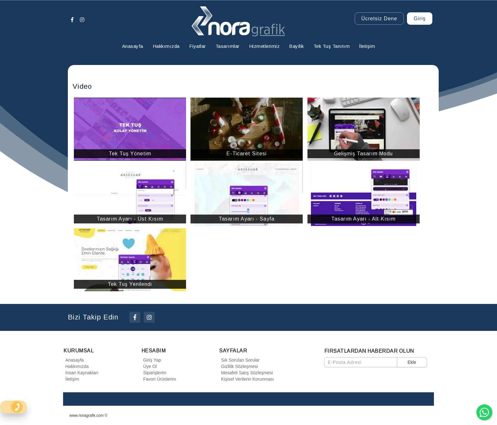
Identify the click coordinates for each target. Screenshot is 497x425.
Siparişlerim (153, 372)
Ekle (412, 362)
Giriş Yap (151, 360)
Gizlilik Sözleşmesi (238, 366)
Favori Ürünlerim (158, 379)
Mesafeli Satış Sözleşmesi (246, 372)
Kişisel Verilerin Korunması (246, 379)
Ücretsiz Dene (379, 18)
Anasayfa (73, 360)
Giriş (420, 18)
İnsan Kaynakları (80, 372)
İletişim (71, 379)
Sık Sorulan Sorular (239, 360)
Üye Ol (149, 366)
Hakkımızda (76, 366)
